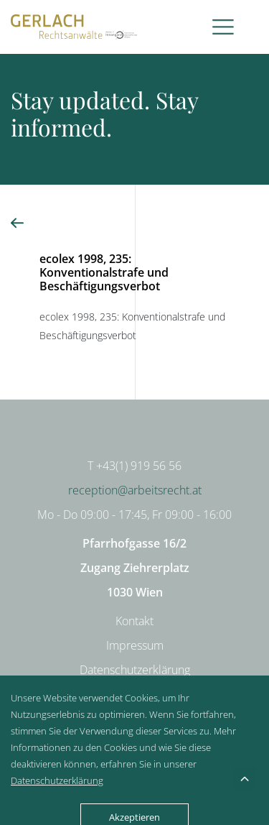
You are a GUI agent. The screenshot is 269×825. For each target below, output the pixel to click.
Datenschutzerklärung (135, 670)
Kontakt (134, 621)
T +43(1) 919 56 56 (134, 466)
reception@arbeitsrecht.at (135, 490)
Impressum (135, 645)
